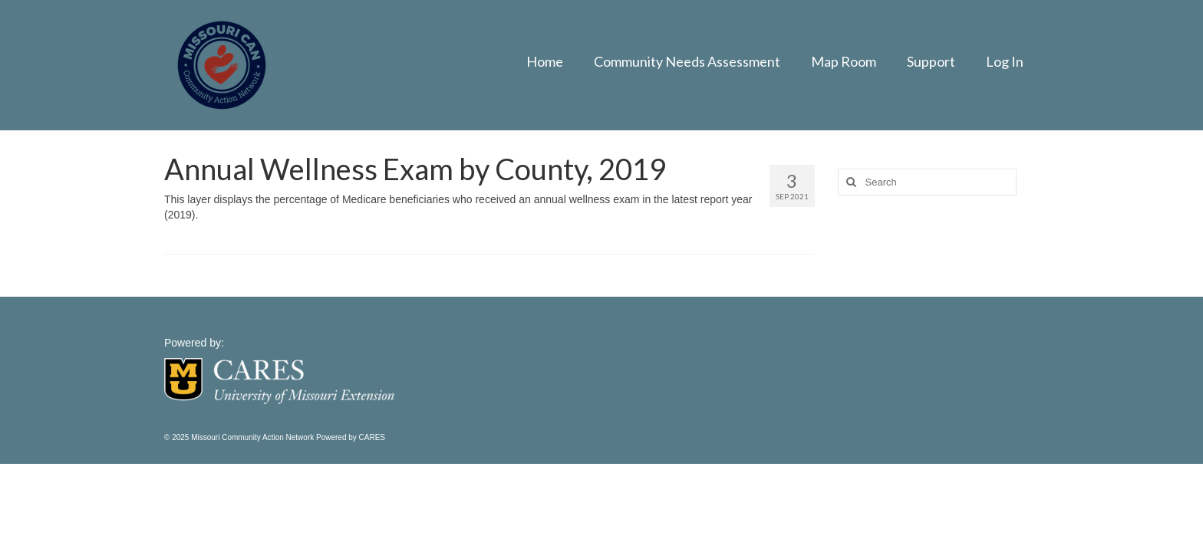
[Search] (849, 182)
